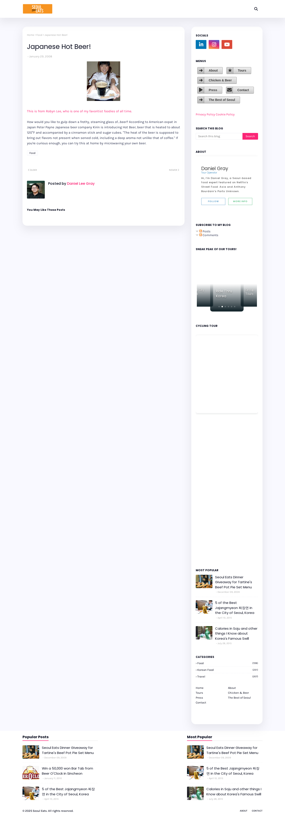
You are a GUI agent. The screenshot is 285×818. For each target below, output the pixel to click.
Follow (213, 201)
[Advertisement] (209, 490)
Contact (243, 90)
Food (39, 34)
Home (30, 34)
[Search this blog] (219, 136)
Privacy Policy (205, 114)
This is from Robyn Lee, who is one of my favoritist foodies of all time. (79, 111)
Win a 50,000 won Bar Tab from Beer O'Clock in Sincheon (67, 771)
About (213, 70)
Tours (242, 70)
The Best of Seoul (222, 100)
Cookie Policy (225, 114)
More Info (240, 201)
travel (227, 676)
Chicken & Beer (220, 80)
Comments (208, 235)
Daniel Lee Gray (80, 183)
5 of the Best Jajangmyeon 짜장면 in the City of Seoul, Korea (234, 607)
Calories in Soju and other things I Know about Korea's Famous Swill (236, 633)
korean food (227, 669)
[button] (219, 306)
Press (213, 90)
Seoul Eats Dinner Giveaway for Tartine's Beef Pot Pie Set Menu (233, 582)
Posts (204, 231)
